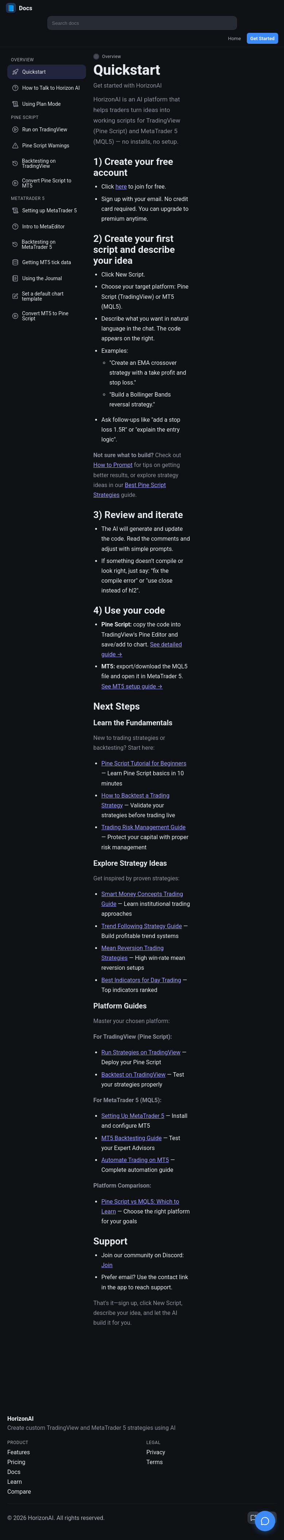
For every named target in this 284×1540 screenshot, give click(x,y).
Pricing (16, 1462)
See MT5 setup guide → (132, 686)
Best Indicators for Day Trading (141, 980)
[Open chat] (265, 1521)
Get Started (262, 38)
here (121, 186)
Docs (13, 1472)
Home (234, 38)
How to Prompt (112, 465)
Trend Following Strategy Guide (141, 926)
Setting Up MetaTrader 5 (132, 1115)
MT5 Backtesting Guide (131, 1138)
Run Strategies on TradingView (140, 1052)
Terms (155, 1462)
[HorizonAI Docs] (142, 8)
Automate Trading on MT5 (135, 1160)
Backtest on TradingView (133, 1074)
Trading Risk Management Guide (143, 827)
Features (18, 1453)
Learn (14, 1482)
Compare (19, 1492)
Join (107, 1265)
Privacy (156, 1453)
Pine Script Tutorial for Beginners (143, 763)
